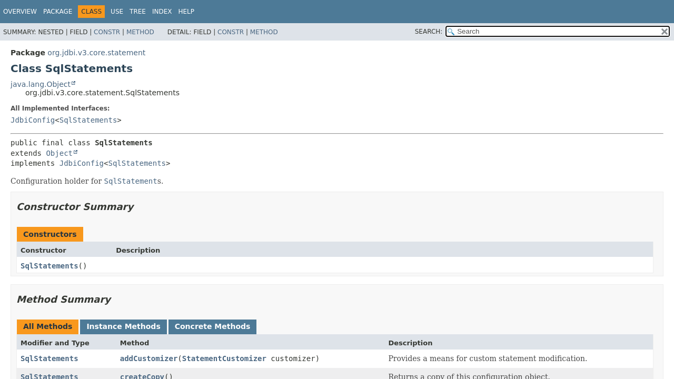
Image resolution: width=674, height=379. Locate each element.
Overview (20, 11)
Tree (138, 11)
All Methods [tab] (47, 326)
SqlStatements (88, 120)
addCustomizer (149, 358)
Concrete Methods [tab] (213, 326)
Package (57, 11)
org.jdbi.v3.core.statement (96, 52)
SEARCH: (429, 31)
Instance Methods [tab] (123, 326)
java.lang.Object (41, 84)
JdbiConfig (33, 120)
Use (117, 11)
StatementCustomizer (224, 358)
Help (186, 11)
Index (162, 11)
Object (59, 153)
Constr (107, 32)
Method (140, 32)
